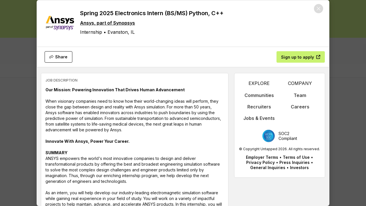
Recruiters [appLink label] (259, 107)
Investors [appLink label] (299, 167)
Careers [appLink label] (300, 107)
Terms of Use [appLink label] (296, 157)
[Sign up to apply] (301, 57)
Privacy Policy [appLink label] (260, 162)
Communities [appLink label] (259, 95)
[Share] (58, 57)
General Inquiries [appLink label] (267, 167)
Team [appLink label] (300, 95)
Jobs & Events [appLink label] (259, 118)
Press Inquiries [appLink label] (294, 162)
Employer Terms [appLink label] (262, 157)
